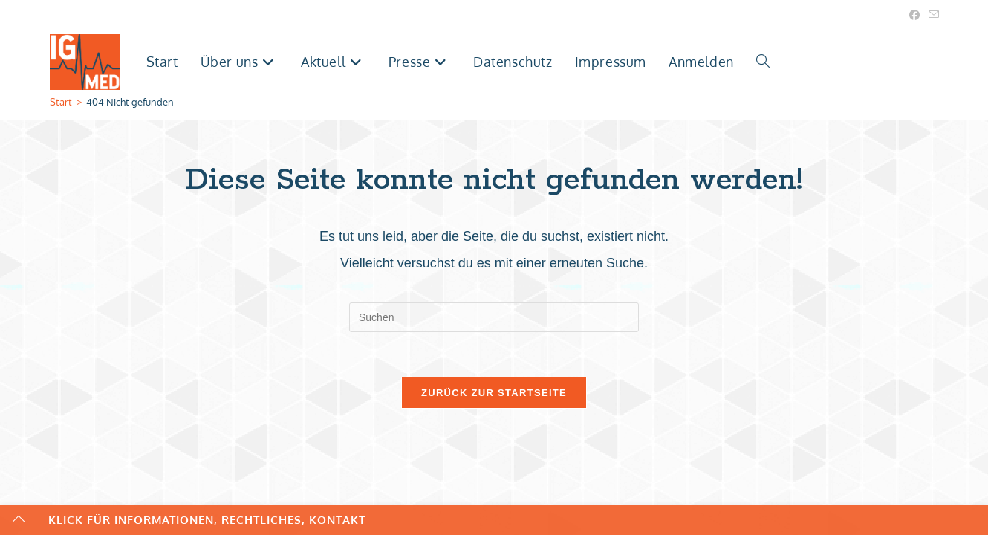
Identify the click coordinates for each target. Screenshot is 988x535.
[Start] (61, 102)
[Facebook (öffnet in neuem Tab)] (914, 14)
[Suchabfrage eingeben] (494, 317)
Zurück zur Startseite (494, 392)
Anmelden (701, 62)
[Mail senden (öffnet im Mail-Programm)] (931, 14)
